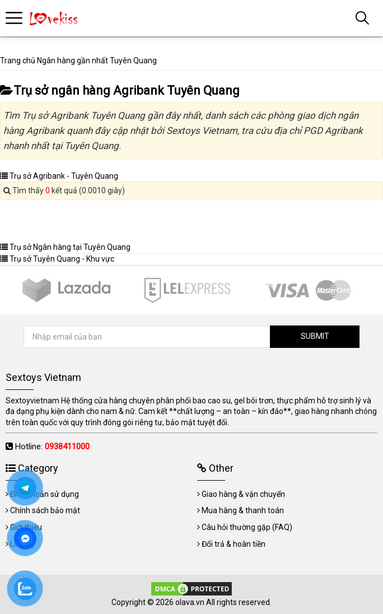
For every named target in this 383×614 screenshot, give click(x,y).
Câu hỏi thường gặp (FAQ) (247, 527)
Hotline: (52, 446)
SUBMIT (315, 336)
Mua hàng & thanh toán (243, 510)
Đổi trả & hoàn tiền (233, 543)
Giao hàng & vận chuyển (243, 494)
